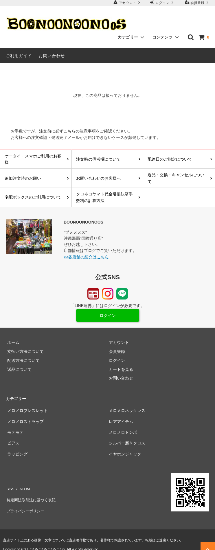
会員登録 (197, 2)
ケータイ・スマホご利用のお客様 (33, 159)
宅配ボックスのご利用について (33, 197)
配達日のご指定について (170, 159)
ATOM (23, 488)
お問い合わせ (52, 55)
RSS (10, 488)
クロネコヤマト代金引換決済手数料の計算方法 (104, 197)
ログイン (162, 2)
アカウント (127, 2)
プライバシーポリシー (26, 505)
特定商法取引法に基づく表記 (32, 497)
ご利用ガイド (19, 55)
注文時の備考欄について (98, 159)
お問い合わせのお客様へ (98, 178)
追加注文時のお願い (23, 178)
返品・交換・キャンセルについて (176, 178)
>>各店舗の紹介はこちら (86, 257)
